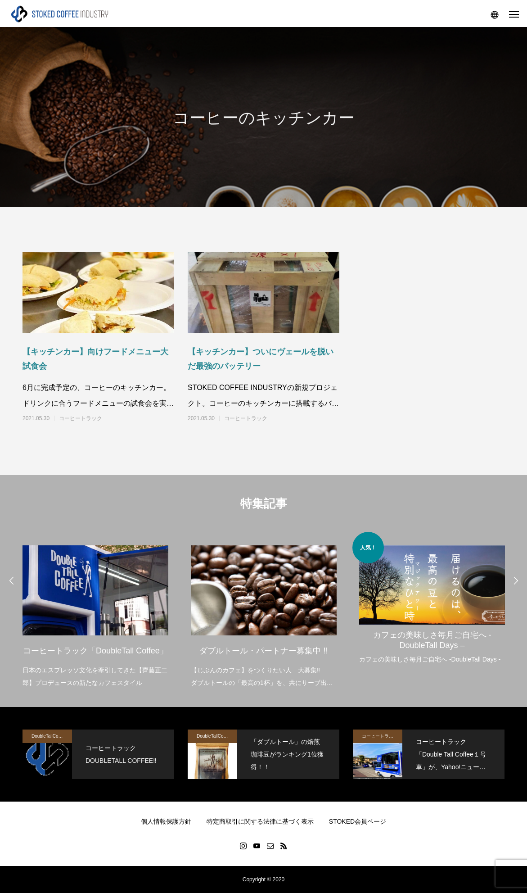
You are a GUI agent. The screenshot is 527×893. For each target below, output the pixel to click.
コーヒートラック (80, 418)
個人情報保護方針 (166, 821)
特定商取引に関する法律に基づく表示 (260, 821)
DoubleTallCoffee (49, 736)
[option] (95, 610)
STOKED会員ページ (357, 821)
